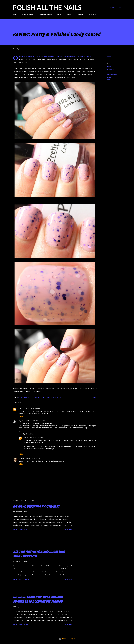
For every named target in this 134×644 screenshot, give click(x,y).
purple (109, 77)
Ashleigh (21, 458)
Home (14, 14)
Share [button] (109, 56)
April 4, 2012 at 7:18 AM (33, 458)
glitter (109, 67)
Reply (21, 416)
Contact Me (92, 14)
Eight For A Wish (24, 421)
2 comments (23, 625)
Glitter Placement (27, 14)
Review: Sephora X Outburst (36, 507)
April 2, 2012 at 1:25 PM (36, 437)
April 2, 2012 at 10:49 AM (38, 421)
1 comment (23, 530)
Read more (68, 530)
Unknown (22, 409)
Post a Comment (25, 579)
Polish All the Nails (47, 7)
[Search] (112, 7)
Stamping (80, 14)
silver (108, 80)
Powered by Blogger (67, 639)
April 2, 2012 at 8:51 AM (33, 409)
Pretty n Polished (112, 74)
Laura (26, 437)
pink (108, 72)
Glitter (69, 14)
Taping (59, 14)
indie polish (110, 69)
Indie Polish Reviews (45, 14)
